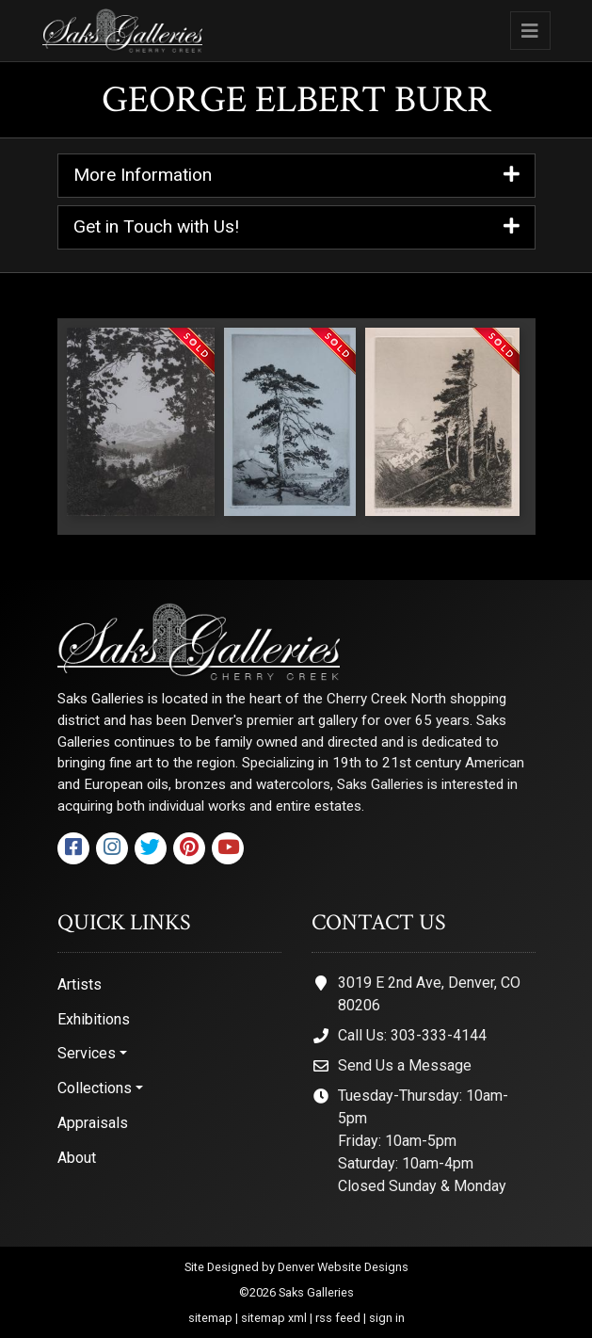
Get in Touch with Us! (296, 227)
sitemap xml (274, 1318)
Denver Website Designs (343, 1267)
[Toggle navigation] (530, 30)
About (76, 1158)
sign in (387, 1318)
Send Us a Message (405, 1065)
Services (86, 1053)
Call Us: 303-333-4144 (412, 1035)
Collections (94, 1088)
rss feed (337, 1318)
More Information (296, 175)
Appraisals (92, 1123)
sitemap (210, 1318)
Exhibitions (93, 1019)
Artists (79, 984)
